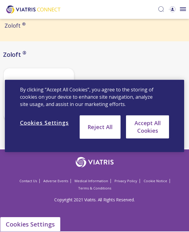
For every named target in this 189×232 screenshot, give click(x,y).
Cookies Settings (30, 224)
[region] (94, 116)
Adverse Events (55, 181)
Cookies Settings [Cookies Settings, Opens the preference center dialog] (44, 122)
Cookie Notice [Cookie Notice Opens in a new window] (155, 181)
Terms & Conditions (94, 188)
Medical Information (91, 181)
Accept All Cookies (147, 126)
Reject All (100, 127)
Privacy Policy (125, 181)
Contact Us (28, 181)
